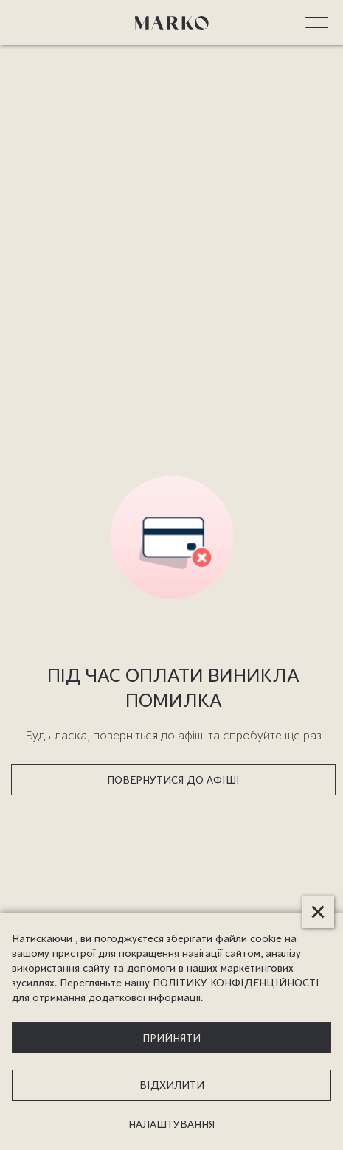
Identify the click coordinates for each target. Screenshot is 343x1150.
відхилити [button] (171, 1084)
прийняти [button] (171, 1037)
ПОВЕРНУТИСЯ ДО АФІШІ (173, 779)
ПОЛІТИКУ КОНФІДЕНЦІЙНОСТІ (236, 982)
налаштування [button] (171, 1124)
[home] (172, 22)
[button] (316, 22)
